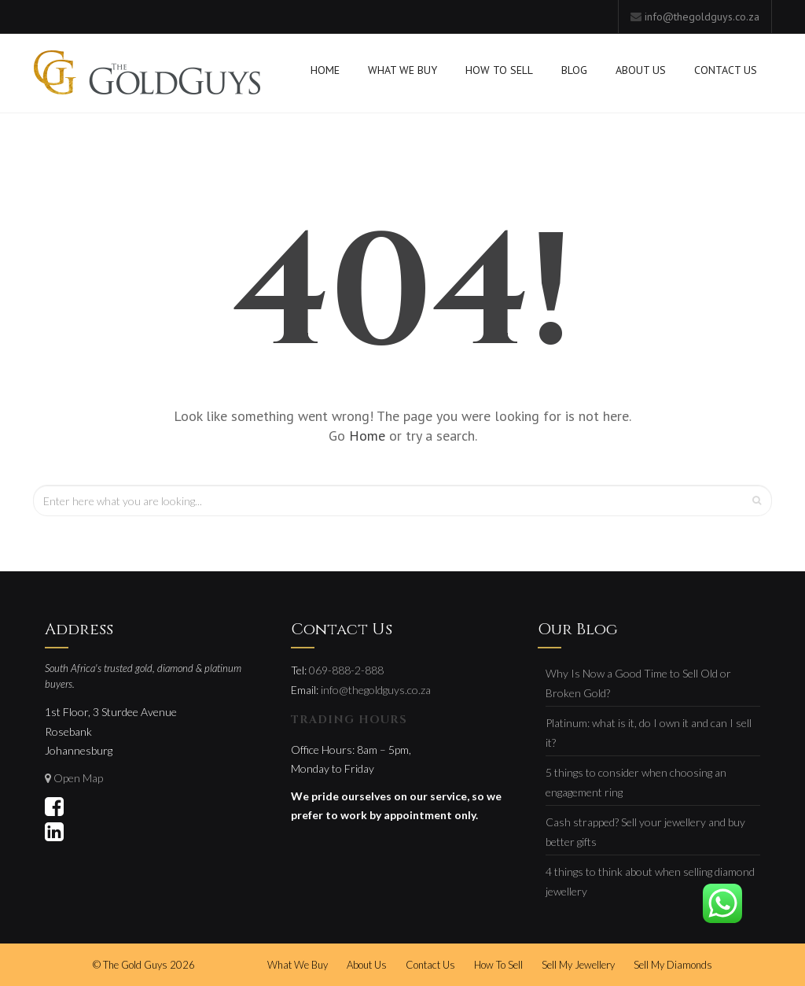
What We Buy (402, 70)
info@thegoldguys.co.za (702, 16)
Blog (574, 70)
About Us (641, 70)
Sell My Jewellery (578, 964)
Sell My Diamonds (673, 964)
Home (325, 70)
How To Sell (499, 70)
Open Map (78, 778)
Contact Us (725, 70)
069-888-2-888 (346, 670)
